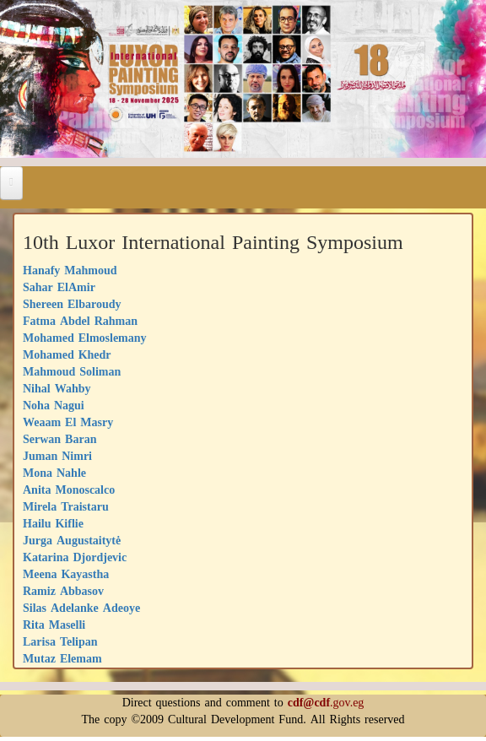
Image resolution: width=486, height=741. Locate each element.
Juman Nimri (57, 456)
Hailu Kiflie (53, 523)
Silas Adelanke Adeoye (81, 608)
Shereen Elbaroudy (72, 304)
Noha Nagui (53, 405)
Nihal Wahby (56, 388)
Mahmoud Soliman (72, 371)
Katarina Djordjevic (75, 557)
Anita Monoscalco (69, 490)
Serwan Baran (59, 439)
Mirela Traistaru (66, 506)
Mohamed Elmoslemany (85, 338)
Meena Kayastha (66, 574)
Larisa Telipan (60, 641)
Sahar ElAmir (59, 287)
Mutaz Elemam (62, 658)
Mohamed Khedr (67, 354)
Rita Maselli (54, 625)
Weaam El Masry (68, 422)
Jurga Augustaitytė (72, 540)
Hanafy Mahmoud (70, 270)
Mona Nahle (54, 473)
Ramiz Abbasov (63, 591)
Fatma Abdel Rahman (80, 321)
